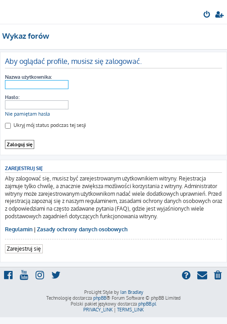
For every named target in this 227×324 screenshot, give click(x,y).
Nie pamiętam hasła (27, 114)
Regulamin (18, 229)
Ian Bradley (131, 292)
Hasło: (12, 97)
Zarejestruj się (24, 248)
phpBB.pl (147, 303)
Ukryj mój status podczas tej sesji (45, 125)
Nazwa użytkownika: (28, 77)
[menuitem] (207, 15)
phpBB (99, 298)
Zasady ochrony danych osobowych (82, 229)
